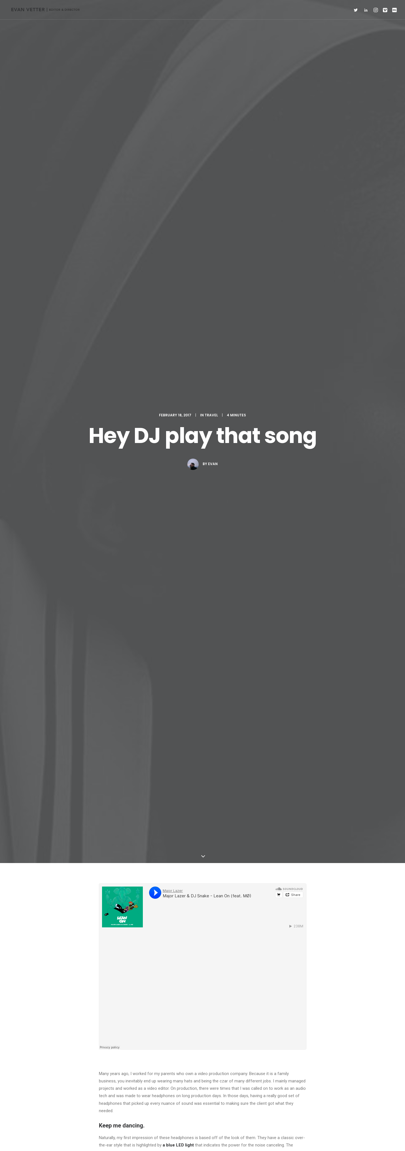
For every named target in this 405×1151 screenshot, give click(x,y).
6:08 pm (156, 945)
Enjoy (106, 640)
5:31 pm (156, 807)
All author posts (167, 702)
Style (160, 640)
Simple (142, 640)
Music (124, 640)
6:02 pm (181, 880)
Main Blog (202, 1042)
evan (213, 109)
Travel (211, 60)
